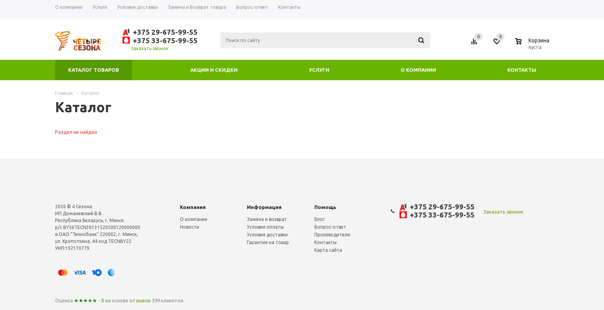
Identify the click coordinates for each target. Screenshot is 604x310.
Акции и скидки (214, 69)
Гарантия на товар (268, 242)
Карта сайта (328, 250)
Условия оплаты (265, 226)
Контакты (521, 69)
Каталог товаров (93, 69)
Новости (189, 226)
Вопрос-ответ (330, 226)
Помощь (325, 207)
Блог (319, 219)
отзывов (140, 300)
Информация (264, 207)
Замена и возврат (267, 219)
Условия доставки (267, 234)
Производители (332, 234)
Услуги (319, 69)
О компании (418, 69)
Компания (193, 207)
